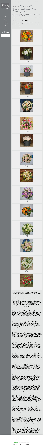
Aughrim (13, 308)
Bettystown (26, 362)
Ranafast (13, 337)
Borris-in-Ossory (21, 368)
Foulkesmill (21, 423)
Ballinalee (22, 314)
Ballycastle (35, 328)
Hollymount (21, 408)
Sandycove (21, 323)
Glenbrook (17, 417)
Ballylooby (13, 341)
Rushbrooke (17, 325)
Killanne (34, 393)
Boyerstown (14, 370)
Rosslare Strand (22, 326)
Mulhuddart (21, 355)
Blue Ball (24, 366)
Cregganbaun (34, 425)
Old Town (27, 345)
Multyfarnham (24, 353)
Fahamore (31, 427)
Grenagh (34, 410)
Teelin (28, 310)
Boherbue (29, 366)
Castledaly (23, 393)
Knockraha (28, 381)
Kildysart (29, 394)
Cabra (27, 377)
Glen (19, 418)
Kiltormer (24, 384)
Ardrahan (23, 303)
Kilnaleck (17, 387)
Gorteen (32, 413)
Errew (17, 428)
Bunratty (25, 376)
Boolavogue (26, 367)
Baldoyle (16, 309)
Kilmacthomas (24, 390)
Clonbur (36, 409)
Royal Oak (28, 325)
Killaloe (18, 394)
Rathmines (14, 334)
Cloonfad (15, 415)
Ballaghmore (24, 310)
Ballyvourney (36, 354)
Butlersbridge (38, 376)
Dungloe (17, 434)
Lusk (17, 370)
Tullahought (38, 301)
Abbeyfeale (23, 292)
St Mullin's (17, 316)
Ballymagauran (32, 342)
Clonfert (37, 410)
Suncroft (33, 313)
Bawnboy (30, 359)
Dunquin (30, 432)
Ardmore (13, 303)
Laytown (37, 378)
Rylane (38, 324)
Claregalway (21, 404)
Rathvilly (35, 332)
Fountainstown (17, 423)
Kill (31, 394)
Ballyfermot (39, 333)
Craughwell (18, 425)
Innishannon (19, 406)
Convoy (16, 419)
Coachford (13, 417)
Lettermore (23, 375)
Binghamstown (34, 362)
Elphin (39, 429)
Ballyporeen (26, 352)
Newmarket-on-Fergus (37, 349)
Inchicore (32, 404)
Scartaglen (17, 322)
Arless (26, 304)
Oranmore (38, 344)
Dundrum (32, 434)
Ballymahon (14, 343)
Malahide (17, 368)
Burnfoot (28, 376)
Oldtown (31, 345)
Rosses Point (14, 327)
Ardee (16, 302)
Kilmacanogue (19, 391)
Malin (13, 368)
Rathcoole (25, 335)
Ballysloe (35, 353)
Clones (31, 410)
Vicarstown (16, 298)
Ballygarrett (21, 335)
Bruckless (30, 373)
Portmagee (31, 340)
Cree (30, 425)
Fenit (15, 425)
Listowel (25, 372)
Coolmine (13, 421)
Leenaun (30, 377)
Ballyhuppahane (32, 338)
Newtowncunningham (27, 348)
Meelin (39, 365)
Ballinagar (33, 312)
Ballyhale (35, 336)
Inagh (35, 406)
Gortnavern (18, 413)
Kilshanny (39, 385)
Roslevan (17, 328)
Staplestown (35, 315)
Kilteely (13, 385)
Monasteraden (26, 361)
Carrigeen (26, 389)
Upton (13, 299)
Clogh (16, 406)
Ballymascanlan (25, 344)
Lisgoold (35, 373)
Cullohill (17, 430)
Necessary (15, 444)
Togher (19, 306)
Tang (22, 311)
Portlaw (39, 340)
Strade (13, 315)
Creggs (37, 425)
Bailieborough (24, 308)
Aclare (24, 295)
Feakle (31, 426)
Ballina (20, 311)
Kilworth (38, 383)
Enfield (26, 429)
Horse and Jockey (30, 407)
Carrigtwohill (37, 389)
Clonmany (13, 412)
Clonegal (24, 410)
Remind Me (5, 25)
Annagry (34, 299)
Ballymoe (31, 344)
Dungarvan (21, 434)
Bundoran (27, 375)
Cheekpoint (39, 401)
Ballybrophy (29, 327)
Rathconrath (29, 335)
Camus (21, 380)
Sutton (28, 313)
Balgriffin (26, 309)
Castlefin (37, 393)
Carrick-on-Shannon (30, 385)
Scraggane (13, 322)
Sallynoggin (14, 324)
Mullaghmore (25, 354)
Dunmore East (34, 432)
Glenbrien (20, 417)
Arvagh (38, 304)
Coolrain (26, 421)
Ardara (28, 301)
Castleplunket (23, 396)
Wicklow (25, 294)
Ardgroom (37, 302)
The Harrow (17, 308)
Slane (40, 317)
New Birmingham (17, 351)
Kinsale (13, 383)
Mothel (38, 359)
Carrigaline (21, 387)
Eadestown (20, 431)
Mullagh (33, 354)
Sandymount (14, 323)
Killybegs (22, 391)
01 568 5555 (27, 20)
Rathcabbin (18, 336)
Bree (38, 368)
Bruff (38, 373)
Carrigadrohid (26, 386)
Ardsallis (34, 303)
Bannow (37, 356)
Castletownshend (14, 398)
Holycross (35, 407)
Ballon (30, 324)
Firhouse (30, 423)
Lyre (37, 369)
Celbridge (13, 400)
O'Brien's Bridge (32, 346)
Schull (37, 321)
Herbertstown (14, 409)
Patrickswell (14, 342)
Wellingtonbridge (18, 296)
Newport (32, 349)
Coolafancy (20, 420)
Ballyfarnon (24, 333)
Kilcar (17, 401)
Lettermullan (16, 375)
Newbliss (13, 351)
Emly (37, 429)
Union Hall (23, 299)
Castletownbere (24, 397)
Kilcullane (19, 399)
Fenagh (28, 426)
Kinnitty (16, 383)
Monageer (29, 362)
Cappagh (34, 380)
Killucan (37, 391)
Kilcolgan (29, 400)
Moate (13, 363)
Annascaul (33, 300)
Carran (18, 383)
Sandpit (29, 323)
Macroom (27, 369)
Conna (33, 418)
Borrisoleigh (14, 369)
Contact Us (5, 22)
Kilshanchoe (19, 386)
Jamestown (25, 404)
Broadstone (29, 372)
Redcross (20, 332)
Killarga (31, 393)
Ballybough (27, 326)
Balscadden (25, 355)
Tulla (18, 302)
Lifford (13, 375)
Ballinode (26, 320)
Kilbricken (28, 401)
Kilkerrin (17, 395)
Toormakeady (14, 305)
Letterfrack (18, 376)
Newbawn (22, 351)
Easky (15, 431)
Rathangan (25, 336)
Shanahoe (29, 320)
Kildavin (26, 398)
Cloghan (32, 406)
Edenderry (37, 430)
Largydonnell (27, 379)
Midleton (19, 365)
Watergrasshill (33, 296)
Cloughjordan (14, 416)
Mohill (40, 362)
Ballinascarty (21, 316)
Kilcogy (32, 400)
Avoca (20, 308)
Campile (18, 380)
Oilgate (13, 346)
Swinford (17, 313)
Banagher (13, 356)
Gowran (33, 412)
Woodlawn (19, 293)
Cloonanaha (21, 416)
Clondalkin (16, 432)
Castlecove (13, 393)
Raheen (36, 337)
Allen (22, 298)
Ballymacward (18, 342)
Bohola (35, 366)
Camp (13, 380)
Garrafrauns (17, 421)
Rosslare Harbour (31, 326)
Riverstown (22, 330)
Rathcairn (37, 335)
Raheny (30, 337)
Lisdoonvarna (14, 374)
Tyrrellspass (38, 299)
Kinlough (24, 383)
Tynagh (13, 300)
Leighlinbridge (20, 377)
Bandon (21, 356)
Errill (13, 428)
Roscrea (39, 328)
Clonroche (35, 413)
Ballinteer (26, 321)
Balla (33, 309)
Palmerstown (18, 343)
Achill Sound (36, 294)
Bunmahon (36, 375)
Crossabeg (20, 428)
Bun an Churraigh (31, 374)
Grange (30, 411)
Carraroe (31, 383)
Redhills (39, 331)
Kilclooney (39, 399)
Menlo (30, 365)
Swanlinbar (21, 313)
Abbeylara (26, 293)
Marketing (28, 444)
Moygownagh (14, 357)
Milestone (16, 365)
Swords (40, 312)
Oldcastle (34, 345)
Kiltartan (25, 385)
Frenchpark (32, 422)
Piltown (30, 341)
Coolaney (29, 419)
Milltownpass (31, 363)
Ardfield (23, 302)
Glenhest (32, 415)
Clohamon (23, 406)
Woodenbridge (30, 293)
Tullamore (30, 301)
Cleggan (32, 405)
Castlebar (26, 391)
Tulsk (36, 300)
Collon (17, 418)
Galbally (32, 421)
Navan (30, 351)
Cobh (23, 417)
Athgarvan (28, 306)
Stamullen (38, 315)
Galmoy (29, 421)
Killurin (29, 391)
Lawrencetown (18, 379)
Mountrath (25, 358)
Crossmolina (17, 429)
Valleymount (25, 298)
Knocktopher (22, 381)
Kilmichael (30, 388)
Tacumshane (30, 312)
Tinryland (37, 306)
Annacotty (20, 299)
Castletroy (32, 398)
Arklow (15, 304)
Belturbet (30, 361)
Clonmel (23, 412)
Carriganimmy (21, 388)
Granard (38, 411)
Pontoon (25, 341)
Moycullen (23, 357)
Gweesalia (16, 420)
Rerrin (37, 331)
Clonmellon (26, 412)
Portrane (16, 340)
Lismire (33, 373)
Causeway (26, 399)
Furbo (38, 421)
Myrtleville (22, 352)
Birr (33, 363)
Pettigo (33, 341)
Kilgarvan (30, 396)
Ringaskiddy (21, 331)
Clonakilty (21, 409)
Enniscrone (13, 429)
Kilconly (22, 400)
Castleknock (14, 395)
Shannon (16, 319)
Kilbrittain (19, 401)
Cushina (24, 431)
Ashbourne (18, 305)
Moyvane (23, 356)
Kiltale (34, 385)
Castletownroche (29, 397)
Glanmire (26, 419)
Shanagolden (22, 320)
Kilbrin (26, 401)
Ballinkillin (19, 319)
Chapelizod (25, 400)
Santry (33, 322)
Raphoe (38, 336)
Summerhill (37, 313)
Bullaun (27, 374)
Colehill (29, 417)
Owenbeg (18, 344)
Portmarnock (27, 340)
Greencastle (20, 411)
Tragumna (23, 304)
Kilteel (20, 385)
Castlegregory (14, 394)
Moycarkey (30, 357)
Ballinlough (36, 319)
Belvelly (33, 361)
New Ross (24, 349)
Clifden (40, 405)
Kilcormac (35, 399)
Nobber (22, 347)
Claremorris (29, 404)
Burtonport (34, 376)
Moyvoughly (17, 356)
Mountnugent (30, 358)
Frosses (20, 422)
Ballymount (19, 348)
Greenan (23, 411)
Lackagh (40, 380)
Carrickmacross (35, 384)
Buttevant (16, 377)
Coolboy (36, 419)
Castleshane (37, 396)
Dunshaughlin (26, 432)
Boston (24, 369)
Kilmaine (20, 390)
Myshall (19, 352)
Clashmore (21, 405)
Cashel (28, 390)
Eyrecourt (35, 427)
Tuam (39, 303)
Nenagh (25, 351)
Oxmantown (37, 343)
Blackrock (16, 364)
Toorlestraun (22, 305)
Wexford (26, 295)
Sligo (34, 317)
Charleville (23, 401)
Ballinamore (14, 316)
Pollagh (27, 341)
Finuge (33, 423)
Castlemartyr (28, 395)
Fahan (25, 427)
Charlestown (14, 401)
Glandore (39, 419)
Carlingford (37, 381)
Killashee (17, 393)
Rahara (19, 338)
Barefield (13, 358)
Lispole (24, 373)
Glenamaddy (14, 418)
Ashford (26, 305)
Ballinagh (37, 312)
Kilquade (32, 386)
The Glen (27, 308)
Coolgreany (32, 420)
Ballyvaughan (29, 354)
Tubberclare (31, 302)
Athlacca (34, 306)
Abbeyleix (39, 293)
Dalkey (37, 432)
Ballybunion (33, 327)
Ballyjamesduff (39, 338)
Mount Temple (39, 357)
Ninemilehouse (26, 347)
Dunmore (13, 433)
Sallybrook (17, 324)
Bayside (40, 359)
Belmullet (22, 361)
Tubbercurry (27, 302)
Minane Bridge (21, 363)
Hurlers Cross (38, 406)
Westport (30, 295)
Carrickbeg (17, 384)
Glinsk (13, 415)
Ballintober (26, 322)
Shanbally (18, 320)
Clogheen (38, 407)
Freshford (22, 422)
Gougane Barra (14, 413)
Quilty (36, 338)
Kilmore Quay (38, 387)
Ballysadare (35, 323)
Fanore (39, 426)
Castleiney (26, 394)
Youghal (20, 292)
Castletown (13, 397)
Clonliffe (16, 411)
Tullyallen (19, 301)
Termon (13, 309)
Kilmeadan (23, 389)
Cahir (34, 378)
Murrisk (29, 352)
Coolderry (23, 419)
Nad (40, 351)
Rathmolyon (35, 333)
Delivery (5, 19)
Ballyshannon (29, 353)
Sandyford (17, 323)
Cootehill (26, 422)
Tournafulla (26, 303)
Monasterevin (18, 361)
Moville (33, 357)
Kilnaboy (24, 387)
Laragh (34, 379)
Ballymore (17, 345)
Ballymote (37, 346)
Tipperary (25, 306)
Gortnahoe (25, 413)
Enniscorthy (35, 428)
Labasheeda (18, 381)
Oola (13, 345)
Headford (18, 409)
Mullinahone (20, 354)
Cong (28, 418)
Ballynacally (20, 349)
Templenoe (23, 309)
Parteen (39, 342)
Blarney (32, 365)
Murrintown (36, 352)
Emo (31, 429)
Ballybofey (18, 326)
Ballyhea (33, 337)
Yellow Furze (27, 292)
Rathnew (21, 333)
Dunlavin (28, 433)
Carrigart (16, 389)
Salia (25, 324)
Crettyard (13, 426)
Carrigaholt (38, 386)
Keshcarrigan (39, 402)
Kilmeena (37, 388)
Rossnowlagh (14, 326)
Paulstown (36, 341)
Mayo (32, 366)
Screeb (17, 321)
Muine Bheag (29, 355)
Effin (23, 430)
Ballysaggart (20, 353)
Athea (17, 306)
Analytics (19, 444)
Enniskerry (31, 428)
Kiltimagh (27, 384)
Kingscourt (27, 383)
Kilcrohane (23, 399)
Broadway (32, 372)
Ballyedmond (17, 333)
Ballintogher (36, 322)
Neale (28, 351)
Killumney (13, 384)
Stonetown (24, 315)
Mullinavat (13, 354)
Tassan (30, 310)
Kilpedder (35, 386)
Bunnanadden (14, 376)
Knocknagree (33, 381)
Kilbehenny (35, 401)
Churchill (17, 402)
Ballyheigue (22, 338)
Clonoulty (29, 413)
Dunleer (25, 433)
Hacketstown (33, 409)
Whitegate (32, 294)
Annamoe (16, 300)
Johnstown (13, 404)
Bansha (21, 357)
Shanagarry (36, 320)
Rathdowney (40, 334)
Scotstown (23, 321)
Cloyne (28, 416)
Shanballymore (14, 320)
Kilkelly (31, 395)
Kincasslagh (35, 383)
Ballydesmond (25, 331)
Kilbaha (20, 402)
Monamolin (18, 362)
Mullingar (39, 353)
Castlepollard (14, 396)
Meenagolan (36, 365)
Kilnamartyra (14, 387)
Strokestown (14, 314)
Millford (13, 365)
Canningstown (28, 380)
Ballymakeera (14, 344)
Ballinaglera (14, 313)
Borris (15, 368)
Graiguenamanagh (18, 412)
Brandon (36, 370)
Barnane (40, 358)
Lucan (24, 370)
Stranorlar (32, 314)
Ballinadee (26, 312)
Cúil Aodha (28, 420)
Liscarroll (18, 374)
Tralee (21, 304)
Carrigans (27, 388)
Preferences (24, 444)
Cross (15, 428)
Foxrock (39, 422)
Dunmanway (21, 433)
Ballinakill (30, 313)
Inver (37, 405)
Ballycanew (14, 328)
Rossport (39, 325)
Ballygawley (14, 336)
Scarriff (24, 322)
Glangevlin (33, 419)
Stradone (38, 314)
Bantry (36, 357)
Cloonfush (21, 415)
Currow (17, 431)
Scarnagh (30, 322)
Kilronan (29, 386)
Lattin (21, 379)
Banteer (27, 357)
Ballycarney (21, 328)
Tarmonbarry (14, 311)
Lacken (37, 380)
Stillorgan (27, 315)
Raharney (16, 338)
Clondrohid (39, 409)
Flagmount (27, 423)
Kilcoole (20, 400)
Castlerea (27, 396)
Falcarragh (17, 427)
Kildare (29, 398)
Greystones (28, 410)
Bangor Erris (30, 356)
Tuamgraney (31, 303)
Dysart (33, 431)
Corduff (29, 422)
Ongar (15, 345)
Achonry (17, 295)
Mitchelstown (16, 363)
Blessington (20, 366)
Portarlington (21, 341)
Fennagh (19, 426)
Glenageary (39, 417)
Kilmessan (34, 388)
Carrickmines (17, 385)
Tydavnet (19, 300)
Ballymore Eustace (21, 346)
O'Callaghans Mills (27, 346)
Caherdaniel (21, 378)
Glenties (26, 415)
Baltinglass (38, 355)
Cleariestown (26, 405)
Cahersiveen (27, 378)
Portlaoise (17, 341)
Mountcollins (14, 359)
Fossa (24, 423)
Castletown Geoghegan (21, 398)
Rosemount (28, 328)
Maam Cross (31, 369)
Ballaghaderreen (14, 310)
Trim (13, 304)
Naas (13, 352)
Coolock (21, 421)
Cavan (33, 399)
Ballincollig (13, 317)
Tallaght (34, 311)
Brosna (13, 373)
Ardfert (21, 302)
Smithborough (31, 317)
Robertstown (14, 330)
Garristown (36, 420)
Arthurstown (32, 304)
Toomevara (14, 306)
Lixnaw (17, 372)
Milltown (36, 363)
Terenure (19, 309)
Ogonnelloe (16, 346)
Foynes (35, 422)
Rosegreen (32, 328)
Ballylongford (35, 340)
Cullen (33, 429)
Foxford (13, 423)
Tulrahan (13, 301)
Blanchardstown (26, 365)
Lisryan (16, 373)
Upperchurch (16, 299)
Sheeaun (13, 319)
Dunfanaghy (28, 434)
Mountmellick (36, 358)
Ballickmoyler (36, 310)
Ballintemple (34, 321)
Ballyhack (21, 336)
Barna (33, 358)
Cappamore (14, 381)
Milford (35, 364)
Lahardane (24, 380)
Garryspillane (25, 420)
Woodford (22, 293)
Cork (37, 422)
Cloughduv (29, 415)
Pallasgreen (26, 343)
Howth (21, 407)
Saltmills (31, 323)
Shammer (13, 321)
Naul (32, 351)
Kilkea (17, 396)
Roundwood (32, 325)
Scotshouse (30, 321)
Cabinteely (24, 377)
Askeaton (33, 305)
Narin (39, 351)
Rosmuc (37, 327)
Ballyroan (13, 353)
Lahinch (15, 380)
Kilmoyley (34, 387)
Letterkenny (40, 375)
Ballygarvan (33, 335)
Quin (28, 338)
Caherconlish (14, 378)
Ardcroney (34, 301)
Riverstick (33, 330)
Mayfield (17, 367)
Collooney (25, 418)
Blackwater (38, 364)
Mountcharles (23, 359)
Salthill (38, 323)
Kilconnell (16, 400)
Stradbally (16, 315)
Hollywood (17, 408)
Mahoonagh (26, 368)
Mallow (39, 367)
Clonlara (13, 411)
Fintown (39, 423)
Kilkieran (34, 394)
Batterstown (27, 359)
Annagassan (31, 299)
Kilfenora (20, 397)
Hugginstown (14, 407)
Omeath (21, 345)
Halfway (29, 409)
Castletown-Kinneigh (37, 398)
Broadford (13, 372)
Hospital (23, 407)
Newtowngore (39, 347)
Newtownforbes (14, 348)
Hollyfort (28, 408)
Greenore (40, 410)
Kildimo (37, 397)
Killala (20, 394)
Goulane (35, 412)
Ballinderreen (27, 317)
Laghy (32, 380)
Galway (24, 421)
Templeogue (30, 309)
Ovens (21, 344)
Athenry (22, 306)
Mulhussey (17, 355)
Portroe (13, 340)
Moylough (34, 356)
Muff (35, 355)
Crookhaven (14, 427)
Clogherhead (14, 408)
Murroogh (39, 352)
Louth (30, 370)
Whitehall (35, 292)
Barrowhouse (18, 359)
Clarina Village (14, 405)
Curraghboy (34, 430)
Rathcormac (17, 335)
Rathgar (29, 334)
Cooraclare (35, 421)
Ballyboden (20, 325)
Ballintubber (25, 323)
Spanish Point (38, 316)
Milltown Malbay (26, 363)
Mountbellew (34, 359)
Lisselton (39, 372)
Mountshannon (21, 358)
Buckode (21, 374)
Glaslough (39, 418)
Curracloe (20, 430)
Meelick (17, 366)
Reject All (27, 442)
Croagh (16, 426)
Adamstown (34, 295)
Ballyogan (15, 352)
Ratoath (32, 332)
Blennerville (14, 366)
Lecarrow (37, 377)
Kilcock (39, 400)
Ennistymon (24, 428)
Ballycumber (18, 330)
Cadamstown (33, 377)
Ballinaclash (30, 311)
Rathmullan (28, 333)
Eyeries (38, 427)
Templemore (36, 309)
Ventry (20, 298)
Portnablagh (23, 340)
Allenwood (28, 298)
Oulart (28, 344)
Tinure (32, 306)
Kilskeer (37, 385)
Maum (20, 367)
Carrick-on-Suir (14, 386)
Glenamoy (31, 417)
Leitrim (13, 377)
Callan (23, 379)
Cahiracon (13, 379)
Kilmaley (13, 390)
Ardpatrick (17, 303)
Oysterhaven (33, 343)
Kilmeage (20, 389)
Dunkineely (36, 433)
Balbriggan (34, 308)
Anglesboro (37, 298)
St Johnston (25, 316)
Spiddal (34, 316)
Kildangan (13, 399)
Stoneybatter (20, 315)
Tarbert (18, 311)
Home (5, 16)
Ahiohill (13, 298)
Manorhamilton (30, 367)
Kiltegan (39, 384)
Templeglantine (19, 310)
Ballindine (37, 317)
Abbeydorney (32, 292)
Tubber (34, 302)
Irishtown (18, 405)
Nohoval (19, 347)
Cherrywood (23, 402)
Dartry (31, 431)
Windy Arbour (35, 293)
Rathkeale (17, 334)
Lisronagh (18, 373)
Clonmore (29, 412)
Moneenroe (14, 361)
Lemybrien (22, 376)
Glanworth (19, 419)
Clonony (22, 413)
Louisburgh (33, 370)
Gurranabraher (18, 410)
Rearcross (25, 332)
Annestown (38, 300)
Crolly (33, 426)
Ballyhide (26, 338)
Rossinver (36, 326)
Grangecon (26, 411)
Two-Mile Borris (24, 300)
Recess (23, 332)
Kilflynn (33, 396)
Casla (30, 390)
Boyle (22, 370)
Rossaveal (25, 327)
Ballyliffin (19, 340)
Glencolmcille (38, 416)
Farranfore (35, 426)
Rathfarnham (33, 334)
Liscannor (24, 374)
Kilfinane (17, 397)
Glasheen (13, 419)
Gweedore (13, 410)
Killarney (20, 393)
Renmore (34, 331)
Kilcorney (30, 399)
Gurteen (21, 410)
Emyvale (28, 429)
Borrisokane (35, 368)
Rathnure (13, 333)
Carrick (31, 387)
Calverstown (31, 379)
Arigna (37, 303)
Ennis (21, 429)
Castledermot (28, 393)
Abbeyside (28, 294)
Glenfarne (18, 416)
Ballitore (21, 324)
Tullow (25, 301)
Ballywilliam (14, 355)
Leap (24, 378)
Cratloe (13, 425)
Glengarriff (36, 415)
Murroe (16, 353)
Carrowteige (17, 390)
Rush (23, 325)
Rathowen (38, 332)
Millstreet (28, 364)
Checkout (7, 35)
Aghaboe (39, 296)
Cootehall (16, 422)
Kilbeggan (13, 402)
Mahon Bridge (31, 368)
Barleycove (17, 358)
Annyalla (16, 301)
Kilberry (32, 401)
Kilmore (17, 388)
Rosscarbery (22, 327)
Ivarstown (36, 404)
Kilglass (20, 396)
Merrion (22, 365)
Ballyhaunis (23, 337)
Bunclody (20, 375)
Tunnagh (27, 299)
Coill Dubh (25, 417)
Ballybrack (39, 326)
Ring (28, 331)
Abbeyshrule (17, 294)
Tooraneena (29, 305)
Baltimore (33, 355)
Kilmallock (33, 389)
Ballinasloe (31, 316)
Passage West (23, 342)
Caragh (26, 381)
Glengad (39, 415)
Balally (33, 310)
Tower (36, 304)
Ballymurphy (33, 348)
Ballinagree (24, 313)
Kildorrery (34, 397)
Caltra (37, 379)
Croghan (25, 426)
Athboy (38, 305)
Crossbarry (27, 428)
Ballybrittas (18, 327)
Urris (31, 298)
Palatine (29, 343)
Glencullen (30, 416)
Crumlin (23, 429)
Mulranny (32, 353)
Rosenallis (24, 328)
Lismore (27, 373)
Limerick (35, 374)
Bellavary (17, 354)
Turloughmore (29, 300)
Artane (29, 304)
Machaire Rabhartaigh (19, 369)
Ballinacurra (14, 312)
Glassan (30, 418)
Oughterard (35, 344)
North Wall (16, 347)
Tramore (18, 304)
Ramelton (20, 337)
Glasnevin (35, 418)
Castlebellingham (32, 391)
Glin (23, 415)
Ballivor (28, 324)
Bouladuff (34, 369)
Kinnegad (21, 383)
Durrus (38, 431)
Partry (36, 342)
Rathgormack (22, 334)
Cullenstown (14, 430)
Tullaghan (13, 302)
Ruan (25, 325)
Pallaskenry (22, 343)
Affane (36, 296)
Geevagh (13, 420)
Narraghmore (36, 351)
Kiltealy (22, 385)
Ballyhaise (32, 336)
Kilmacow (33, 390)
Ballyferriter (25, 334)
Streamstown (18, 314)
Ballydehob (36, 330)
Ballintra (21, 322)
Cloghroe (25, 408)
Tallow (25, 311)
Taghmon (17, 312)
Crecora (21, 425)
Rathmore (31, 333)
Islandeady (39, 404)
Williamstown (22, 294)
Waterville (28, 296)
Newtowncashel (38, 348)
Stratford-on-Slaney (27, 314)
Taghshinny (37, 311)
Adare (23, 296)
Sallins (23, 324)
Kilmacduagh (37, 390)
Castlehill (23, 394)
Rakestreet (27, 337)
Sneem (23, 317)
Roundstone (36, 325)
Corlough (36, 423)
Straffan (35, 314)
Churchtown (30, 402)
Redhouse (16, 332)
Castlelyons (23, 395)
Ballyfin (36, 334)
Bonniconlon (14, 367)
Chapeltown (35, 400)
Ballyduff (31, 331)
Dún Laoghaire (32, 433)
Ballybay (13, 325)
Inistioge (26, 406)
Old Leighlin (37, 345)
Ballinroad (32, 320)
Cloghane (26, 407)
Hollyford (31, 408)
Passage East (28, 342)
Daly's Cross (17, 433)
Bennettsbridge (14, 362)
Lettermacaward (31, 375)
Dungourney (14, 434)
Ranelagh (16, 337)
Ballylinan (39, 341)
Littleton (23, 372)
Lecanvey (17, 378)
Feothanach (28, 425)
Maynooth (37, 366)
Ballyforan (13, 335)
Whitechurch (21, 295)
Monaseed (36, 361)
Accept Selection (21, 442)
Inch (28, 406)
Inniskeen (13, 406)
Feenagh (22, 426)
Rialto (35, 324)
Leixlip (31, 376)
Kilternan (31, 384)
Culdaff (36, 431)
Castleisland (37, 394)
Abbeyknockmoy (14, 293)
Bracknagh (27, 370)
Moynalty (27, 356)
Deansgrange (36, 434)
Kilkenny (20, 395)
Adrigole (25, 296)
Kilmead (30, 389)
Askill (35, 305)
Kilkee (33, 395)
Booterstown (35, 367)
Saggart (33, 324)
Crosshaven (39, 428)
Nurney (40, 346)
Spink (28, 316)
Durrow (13, 432)
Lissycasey (36, 372)
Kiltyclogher (21, 384)
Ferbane (24, 425)
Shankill (33, 319)
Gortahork (38, 413)
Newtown (13, 349)
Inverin (35, 405)
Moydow (18, 357)
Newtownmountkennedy (32, 347)
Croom (41, 427)
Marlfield (23, 367)
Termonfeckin (39, 308)
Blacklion (38, 363)
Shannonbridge (29, 319)
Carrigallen (13, 388)
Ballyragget (32, 352)
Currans (25, 430)
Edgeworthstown (29, 430)
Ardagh (23, 301)
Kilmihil (24, 388)
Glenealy (25, 416)
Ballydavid (29, 330)
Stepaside (30, 315)
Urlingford (34, 298)
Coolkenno (39, 420)
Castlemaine (37, 395)
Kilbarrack (26, 402)
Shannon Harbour (24, 319)
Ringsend (17, 331)
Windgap (13, 294)
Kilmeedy (13, 389)
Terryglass (31, 308)
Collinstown (35, 417)
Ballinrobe (19, 321)
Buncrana (38, 374)
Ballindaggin (17, 317)
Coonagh (13, 422)
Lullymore (19, 370)
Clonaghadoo (35, 408)
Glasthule (21, 418)
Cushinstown (27, 431)
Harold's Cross (25, 409)
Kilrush (22, 386)
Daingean (22, 432)
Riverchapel (14, 331)
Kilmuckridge (28, 387)
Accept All (16, 442)
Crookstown (21, 427)
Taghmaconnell (21, 312)
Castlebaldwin (14, 391)
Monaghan (22, 362)
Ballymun (22, 348)
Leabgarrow (31, 378)
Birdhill (38, 362)
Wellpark (37, 295)
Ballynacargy (28, 349)
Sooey (21, 317)
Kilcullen (17, 399)
